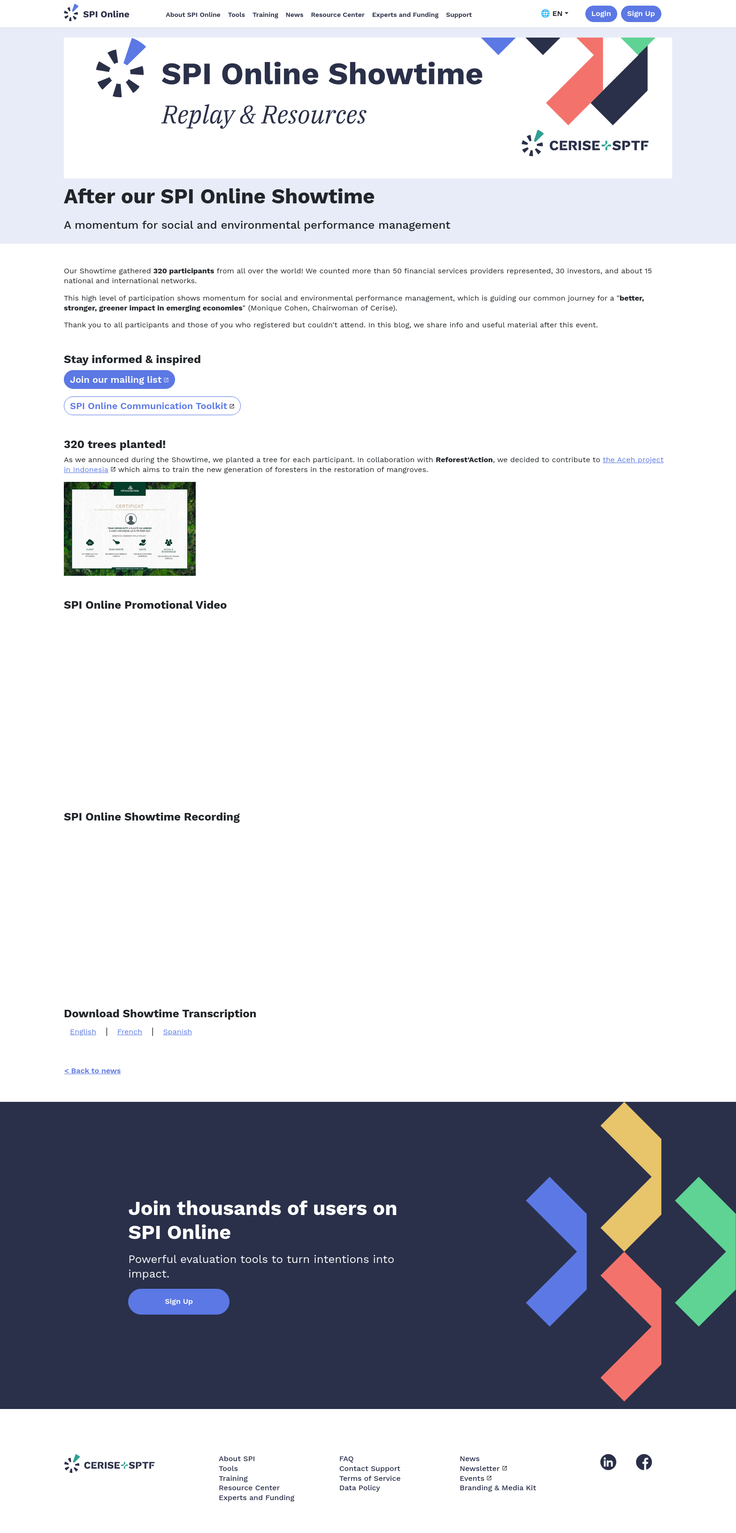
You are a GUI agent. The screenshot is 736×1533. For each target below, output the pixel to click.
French (129, 1031)
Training (265, 14)
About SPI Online (193, 14)
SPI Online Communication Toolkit (148, 405)
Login (601, 13)
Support (459, 14)
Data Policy (359, 1487)
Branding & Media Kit (498, 1487)
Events (472, 1478)
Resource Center (337, 14)
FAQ (346, 1458)
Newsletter (479, 1468)
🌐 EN (552, 13)
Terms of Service (370, 1478)
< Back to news (92, 1070)
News (295, 14)
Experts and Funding (405, 14)
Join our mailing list (115, 379)
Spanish (177, 1031)
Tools (236, 14)
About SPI (237, 1458)
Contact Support (369, 1468)
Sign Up (641, 13)
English (83, 1031)
